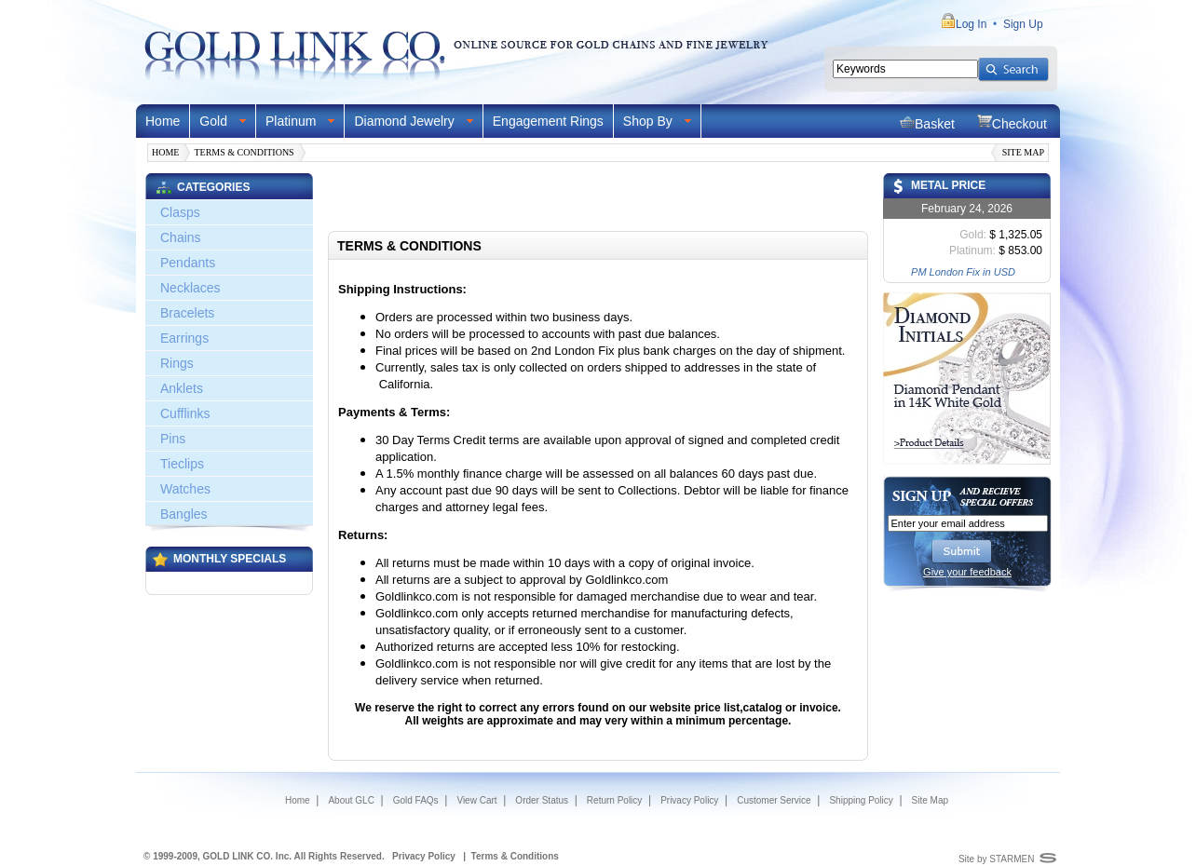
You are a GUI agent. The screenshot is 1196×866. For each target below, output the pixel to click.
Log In (971, 24)
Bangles (184, 514)
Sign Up (1023, 24)
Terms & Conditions (243, 152)
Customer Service (773, 800)
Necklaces (190, 287)
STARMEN (1011, 859)
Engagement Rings (548, 121)
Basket (927, 122)
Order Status (541, 800)
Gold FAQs (416, 800)
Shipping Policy (860, 800)
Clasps (180, 212)
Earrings (184, 338)
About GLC (351, 800)
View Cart (476, 800)
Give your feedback (967, 571)
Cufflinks (185, 413)
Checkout (1012, 122)
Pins (172, 438)
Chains (180, 237)
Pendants (187, 262)
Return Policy (614, 800)
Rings (177, 363)
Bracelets (187, 312)
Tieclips (182, 463)
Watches (185, 488)
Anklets (181, 388)
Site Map (1023, 152)
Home (162, 121)
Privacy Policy (689, 800)
